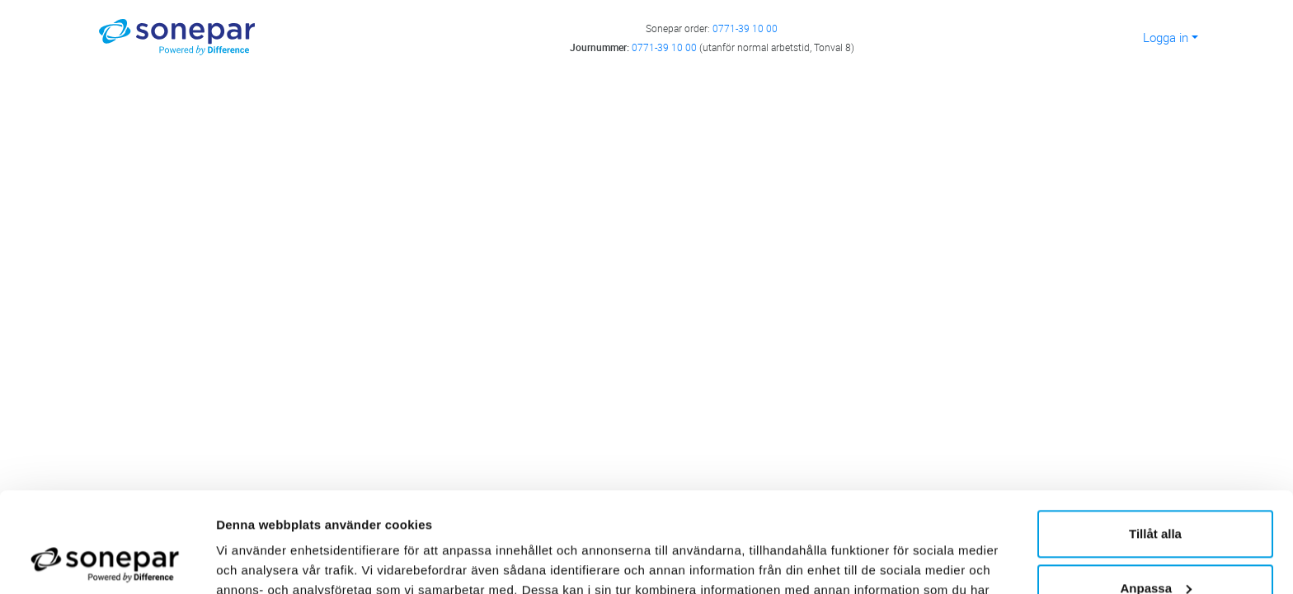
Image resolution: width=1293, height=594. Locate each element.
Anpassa (1156, 494)
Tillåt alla (1155, 440)
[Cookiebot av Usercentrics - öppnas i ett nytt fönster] (107, 561)
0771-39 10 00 (745, 28)
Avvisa (1155, 548)
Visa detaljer (252, 561)
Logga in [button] (1165, 37)
